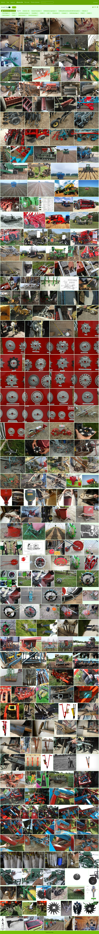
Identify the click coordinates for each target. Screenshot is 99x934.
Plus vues (26, 2)
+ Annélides (35, 13)
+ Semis (14, 13)
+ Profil (14, 15)
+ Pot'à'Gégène (6, 13)
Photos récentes (35, 2)
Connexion (95, 2)
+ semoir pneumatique (24, 13)
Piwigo (52, 932)
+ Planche (84, 11)
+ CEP (48, 13)
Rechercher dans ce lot (9, 10)
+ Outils (89, 13)
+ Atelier (42, 13)
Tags (8, 2)
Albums (3, 2)
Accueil (3, 7)
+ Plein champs (6, 15)
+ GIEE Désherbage (74, 13)
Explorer (13, 2)
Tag (7, 7)
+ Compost (64, 13)
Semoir (14, 7)
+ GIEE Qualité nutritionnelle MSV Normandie (69, 11)
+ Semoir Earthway (33, 15)
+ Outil (83, 13)
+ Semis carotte (22, 15)
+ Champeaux (56, 13)
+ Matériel (26, 11)
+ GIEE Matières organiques (49, 11)
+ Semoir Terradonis (36, 11)
